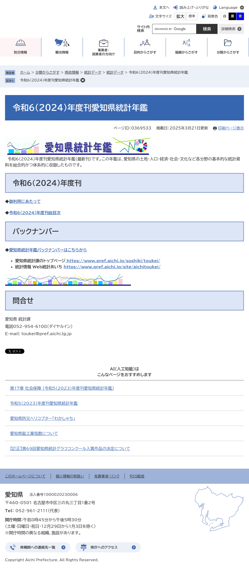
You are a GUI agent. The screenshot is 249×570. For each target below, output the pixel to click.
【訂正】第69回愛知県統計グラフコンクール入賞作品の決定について (70, 449)
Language (228, 7)
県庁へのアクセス (104, 547)
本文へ (164, 7)
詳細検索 (228, 29)
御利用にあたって (25, 201)
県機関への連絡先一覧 (37, 547)
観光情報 (62, 52)
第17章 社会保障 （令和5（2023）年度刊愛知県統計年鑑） (62, 388)
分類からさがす (47, 72)
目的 (145, 52)
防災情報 (20, 52)
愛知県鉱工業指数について (34, 433)
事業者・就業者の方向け (103, 52)
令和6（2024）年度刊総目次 (35, 213)
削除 (82, 80)
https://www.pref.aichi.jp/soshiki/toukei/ (112, 261)
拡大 (180, 16)
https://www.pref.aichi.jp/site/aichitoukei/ (112, 267)
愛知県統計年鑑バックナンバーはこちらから (48, 250)
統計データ (92, 72)
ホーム (25, 72)
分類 (228, 52)
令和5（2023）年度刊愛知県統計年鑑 (44, 403)
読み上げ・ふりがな (194, 7)
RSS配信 (137, 476)
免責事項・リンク (106, 476)
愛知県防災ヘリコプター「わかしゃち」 (42, 418)
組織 (186, 52)
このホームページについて (25, 476)
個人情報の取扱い (70, 476)
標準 (192, 16)
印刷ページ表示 (231, 128)
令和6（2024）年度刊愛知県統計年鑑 (49, 80)
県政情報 (72, 72)
